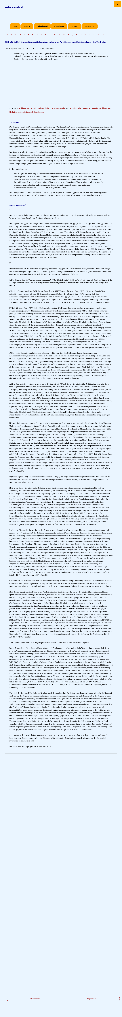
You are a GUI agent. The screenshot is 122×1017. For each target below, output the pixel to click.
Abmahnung (59, 26)
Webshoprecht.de (14, 7)
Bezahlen (74, 26)
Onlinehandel (42, 26)
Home (15, 26)
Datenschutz (89, 26)
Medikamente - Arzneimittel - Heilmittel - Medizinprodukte (42, 108)
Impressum (91, 999)
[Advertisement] (61, 84)
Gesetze (27, 26)
